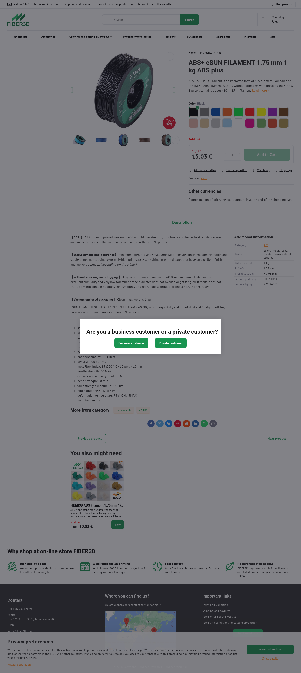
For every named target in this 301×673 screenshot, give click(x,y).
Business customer (131, 343)
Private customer (171, 343)
